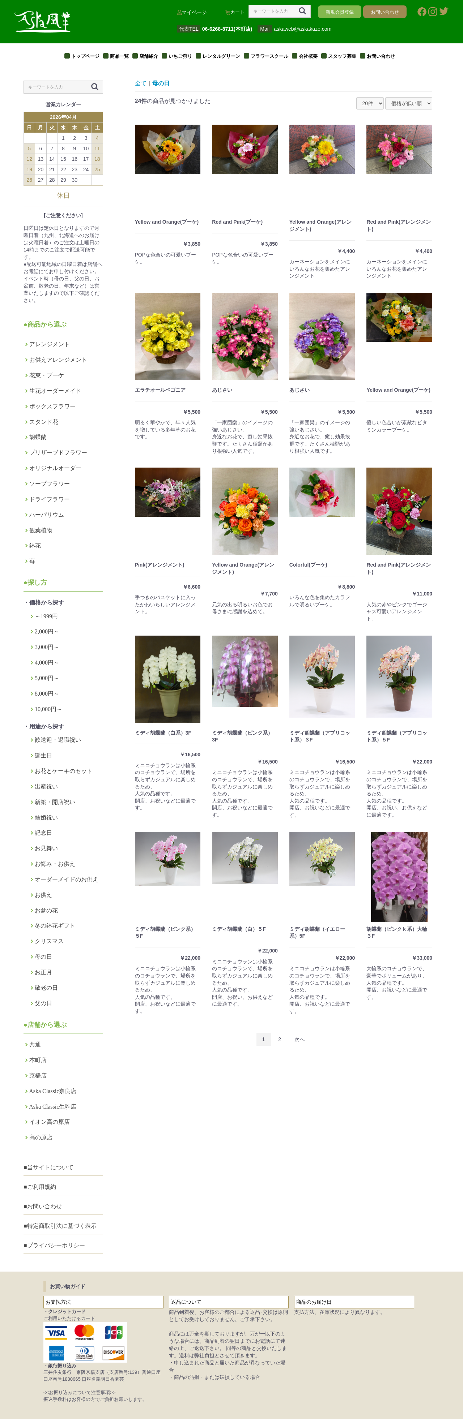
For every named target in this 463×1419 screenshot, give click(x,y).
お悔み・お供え (55, 864)
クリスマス (49, 941)
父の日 (43, 1003)
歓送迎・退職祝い (58, 740)
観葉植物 (40, 530)
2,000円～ (47, 631)
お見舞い (46, 848)
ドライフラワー (49, 499)
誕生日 (43, 755)
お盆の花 (46, 910)
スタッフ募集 (342, 56)
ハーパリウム (46, 515)
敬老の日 (46, 988)
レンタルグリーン (221, 56)
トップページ (85, 56)
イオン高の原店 (49, 1122)
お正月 (43, 972)
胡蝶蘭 (38, 437)
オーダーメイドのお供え (66, 879)
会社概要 (308, 56)
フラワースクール (269, 56)
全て (140, 83)
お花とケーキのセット (64, 771)
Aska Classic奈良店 (52, 1091)
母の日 (43, 957)
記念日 (43, 833)
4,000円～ (47, 662)
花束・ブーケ (46, 375)
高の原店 (40, 1137)
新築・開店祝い (55, 802)
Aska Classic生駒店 (52, 1107)
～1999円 (46, 616)
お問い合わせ (381, 56)
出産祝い (46, 786)
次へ (299, 1039)
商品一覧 (119, 56)
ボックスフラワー (52, 406)
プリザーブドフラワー (58, 453)
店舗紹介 (148, 56)
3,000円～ (47, 647)
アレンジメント (49, 344)
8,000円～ (47, 694)
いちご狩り (180, 56)
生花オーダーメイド (55, 391)
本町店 (38, 1060)
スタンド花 (43, 422)
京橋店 (38, 1075)
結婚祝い (46, 817)
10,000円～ (48, 709)
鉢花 (35, 545)
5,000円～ (47, 678)
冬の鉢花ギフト (55, 926)
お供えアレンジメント (58, 360)
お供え (43, 895)
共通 (35, 1044)
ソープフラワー (49, 484)
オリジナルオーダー (55, 468)
